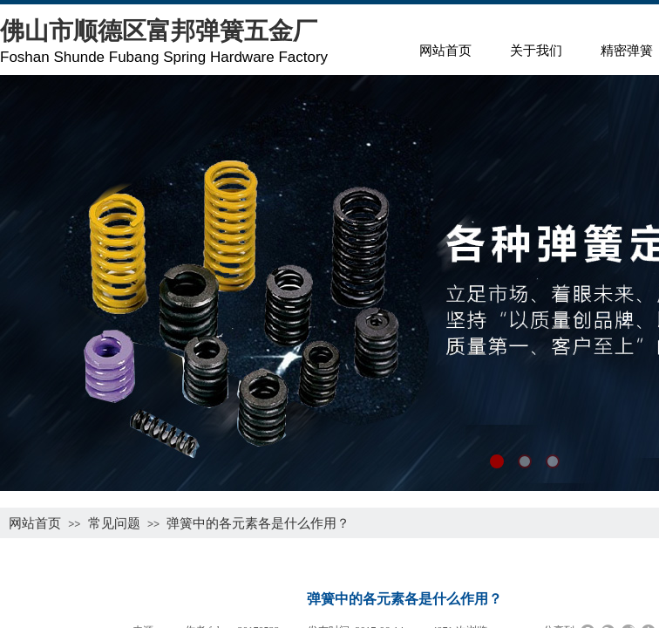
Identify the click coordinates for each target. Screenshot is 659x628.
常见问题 (114, 522)
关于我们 (536, 51)
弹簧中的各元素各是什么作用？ (258, 522)
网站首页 (445, 51)
